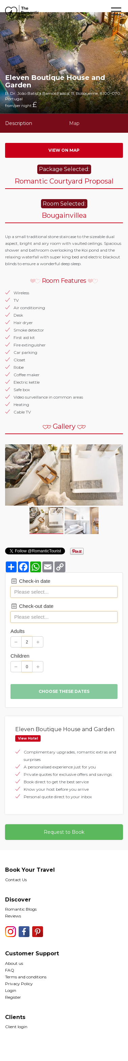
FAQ (9, 970)
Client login (16, 1026)
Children (19, 656)
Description (18, 123)
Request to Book (64, 832)
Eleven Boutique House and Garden (64, 729)
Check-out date (32, 606)
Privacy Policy (19, 983)
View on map (64, 150)
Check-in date (30, 581)
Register (13, 997)
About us (14, 963)
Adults (17, 631)
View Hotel (28, 738)
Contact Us (16, 879)
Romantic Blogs (21, 909)
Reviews (13, 915)
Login (10, 990)
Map (74, 123)
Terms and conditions (25, 976)
